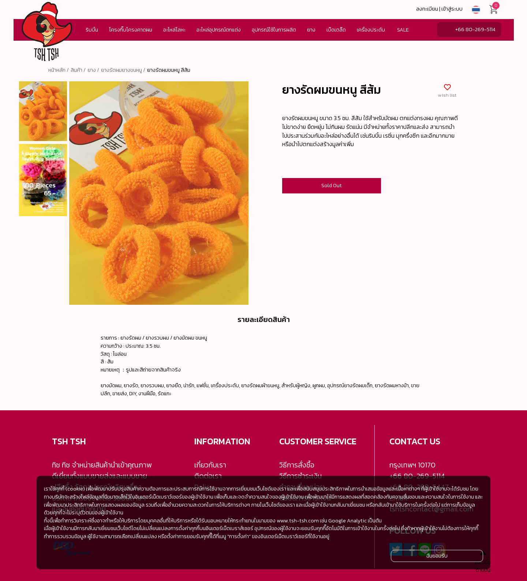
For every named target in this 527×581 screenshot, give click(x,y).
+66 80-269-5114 (475, 29)
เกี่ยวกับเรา (210, 464)
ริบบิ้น (92, 30)
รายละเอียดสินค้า (264, 319)
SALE (403, 30)
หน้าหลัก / (58, 70)
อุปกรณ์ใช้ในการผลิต (274, 30)
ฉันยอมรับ (437, 556)
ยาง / (93, 70)
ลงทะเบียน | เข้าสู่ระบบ (439, 9)
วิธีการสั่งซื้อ (296, 464)
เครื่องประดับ (371, 30)
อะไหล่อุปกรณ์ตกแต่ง (219, 30)
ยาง (311, 30)
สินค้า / (78, 70)
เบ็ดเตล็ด (336, 30)
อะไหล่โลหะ (174, 30)
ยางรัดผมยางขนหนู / (123, 70)
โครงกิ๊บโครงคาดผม (130, 30)
